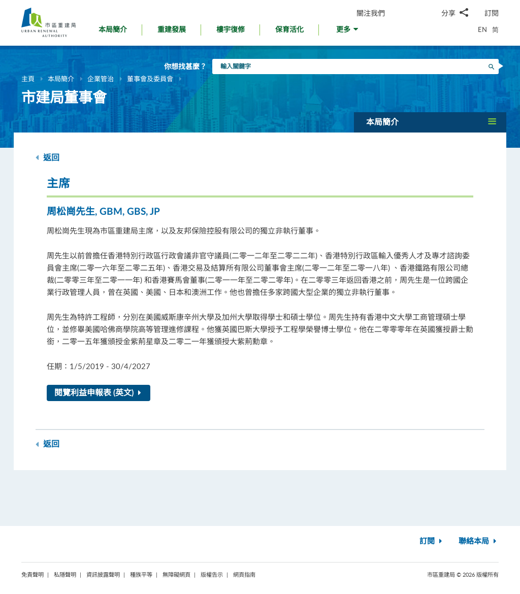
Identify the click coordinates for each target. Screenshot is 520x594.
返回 (47, 157)
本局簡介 (61, 78)
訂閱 (491, 13)
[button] (348, 32)
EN (482, 29)
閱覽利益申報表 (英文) (99, 393)
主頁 (28, 78)
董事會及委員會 (150, 78)
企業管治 (100, 78)
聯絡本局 (479, 541)
